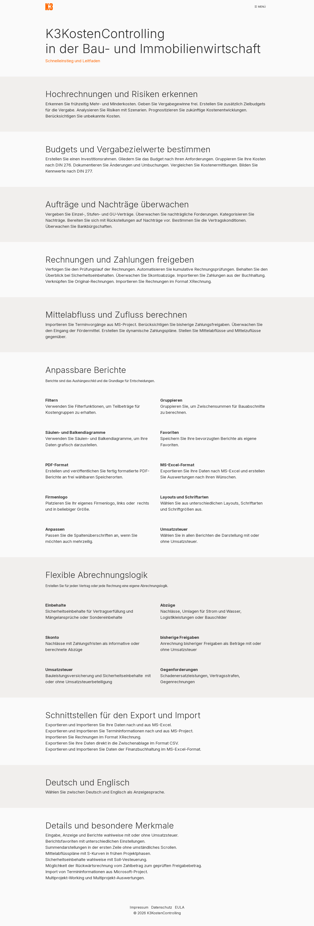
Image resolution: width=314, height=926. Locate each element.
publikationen (182, 6)
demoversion (112, 6)
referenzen (136, 6)
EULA (179, 907)
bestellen (158, 6)
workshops (209, 6)
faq (239, 6)
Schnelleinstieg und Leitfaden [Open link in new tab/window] (72, 60)
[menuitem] (68, 6)
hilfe (227, 6)
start (68, 6)
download (87, 6)
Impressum (139, 907)
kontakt (255, 6)
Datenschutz (161, 907)
